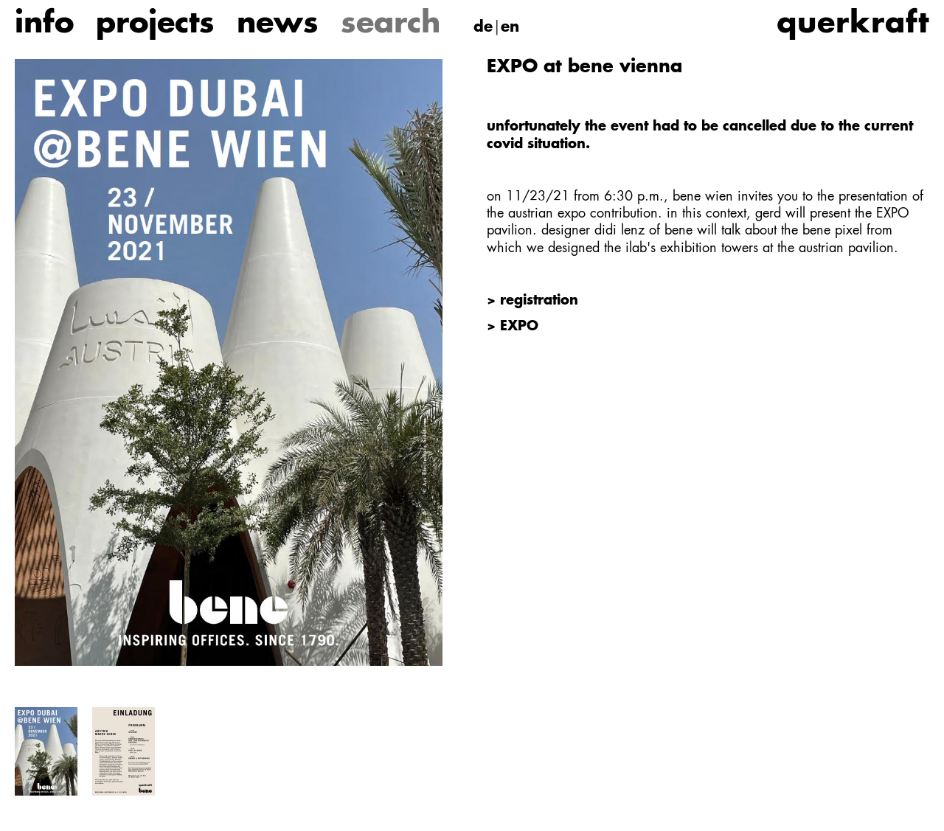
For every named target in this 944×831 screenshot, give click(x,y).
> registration (532, 300)
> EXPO (512, 326)
